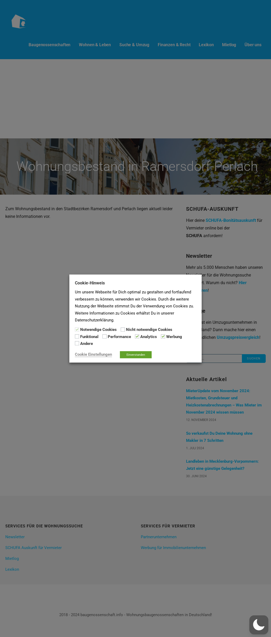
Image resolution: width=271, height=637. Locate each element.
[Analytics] (137, 336)
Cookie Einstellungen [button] (93, 354)
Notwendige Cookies (98, 329)
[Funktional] (77, 336)
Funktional (89, 336)
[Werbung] (163, 336)
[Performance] (104, 336)
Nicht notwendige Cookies (149, 329)
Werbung (174, 336)
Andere (86, 343)
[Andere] (77, 343)
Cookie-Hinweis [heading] (90, 282)
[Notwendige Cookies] (77, 329)
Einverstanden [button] (136, 354)
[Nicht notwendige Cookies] (123, 329)
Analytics (148, 336)
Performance (119, 336)
